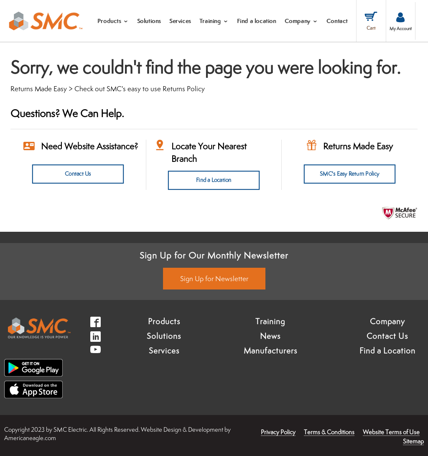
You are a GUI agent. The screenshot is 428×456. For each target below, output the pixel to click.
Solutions (164, 335)
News (270, 335)
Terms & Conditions (329, 432)
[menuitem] (113, 21)
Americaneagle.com (30, 437)
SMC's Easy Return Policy (349, 174)
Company (387, 321)
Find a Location (213, 180)
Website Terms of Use (391, 432)
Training (270, 321)
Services (164, 350)
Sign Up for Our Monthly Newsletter (214, 255)
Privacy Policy (278, 432)
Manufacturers (270, 350)
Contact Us (78, 174)
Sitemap (413, 441)
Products (164, 321)
